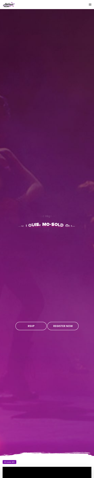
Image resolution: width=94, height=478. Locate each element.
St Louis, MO (9, 462)
